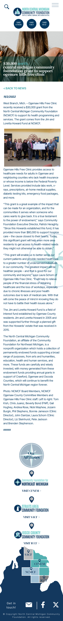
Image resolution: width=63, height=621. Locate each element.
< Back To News (14, 88)
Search (6, 6)
